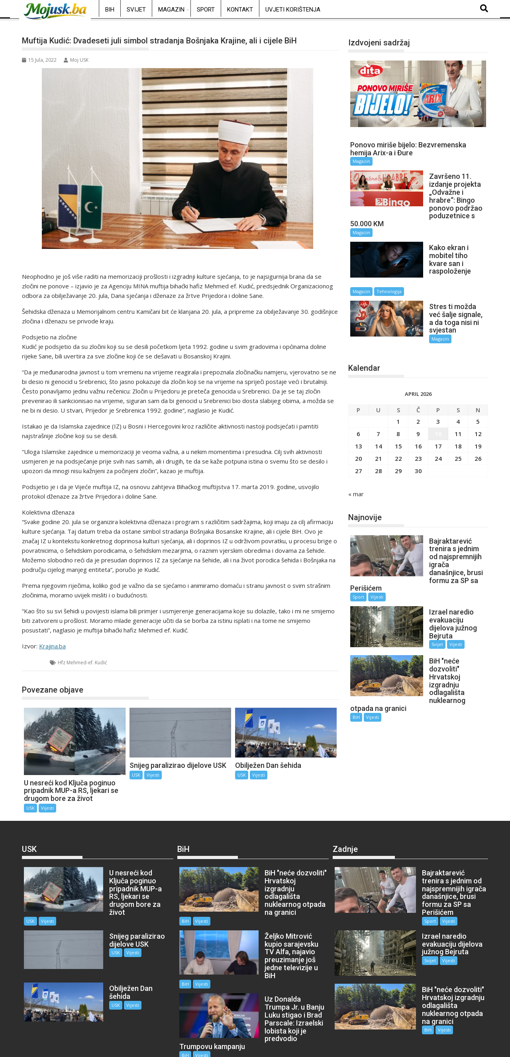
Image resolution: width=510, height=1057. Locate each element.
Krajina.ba (52, 646)
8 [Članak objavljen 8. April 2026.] (398, 399)
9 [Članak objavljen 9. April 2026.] (418, 399)
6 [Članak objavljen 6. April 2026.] (358, 399)
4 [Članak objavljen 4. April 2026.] (458, 387)
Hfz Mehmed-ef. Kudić (82, 662)
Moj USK (76, 60)
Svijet (136, 9)
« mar (356, 460)
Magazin (171, 9)
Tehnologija (453, 264)
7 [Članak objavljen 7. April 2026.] (378, 399)
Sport (206, 9)
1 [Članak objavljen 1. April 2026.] (398, 387)
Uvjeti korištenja (292, 9)
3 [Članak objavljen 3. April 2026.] (438, 387)
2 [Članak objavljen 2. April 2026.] (418, 387)
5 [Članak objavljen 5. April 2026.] (478, 387)
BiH (109, 9)
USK (36, 662)
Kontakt (240, 9)
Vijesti (47, 808)
